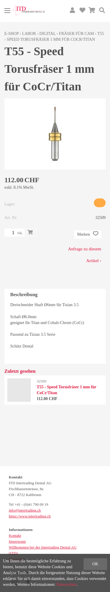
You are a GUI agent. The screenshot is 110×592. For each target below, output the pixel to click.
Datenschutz (66, 584)
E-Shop (11, 33)
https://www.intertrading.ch (30, 516)
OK (95, 564)
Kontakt (15, 535)
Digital (47, 33)
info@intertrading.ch (25, 510)
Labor (29, 33)
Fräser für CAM (76, 33)
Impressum (17, 541)
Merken (87, 234)
